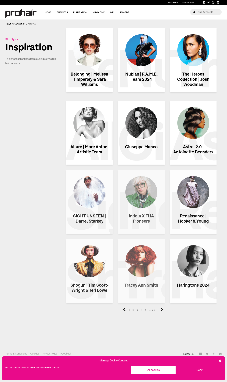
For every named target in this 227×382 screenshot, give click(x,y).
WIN (112, 12)
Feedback (65, 354)
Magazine (99, 12)
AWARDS (124, 12)
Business (62, 12)
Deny (199, 370)
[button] (220, 360)
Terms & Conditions (16, 354)
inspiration (19, 24)
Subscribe (173, 2)
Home (8, 24)
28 (153, 310)
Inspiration (80, 12)
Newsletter (188, 2)
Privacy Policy (50, 354)
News (48, 12)
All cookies (153, 370)
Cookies (34, 354)
